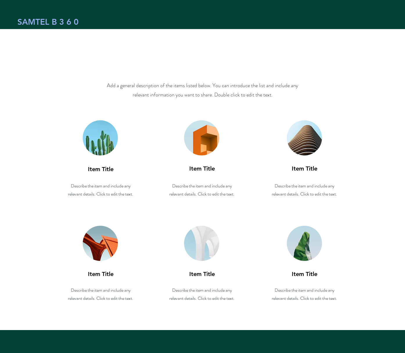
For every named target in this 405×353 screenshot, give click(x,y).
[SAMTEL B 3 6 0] (48, 22)
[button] (340, 14)
